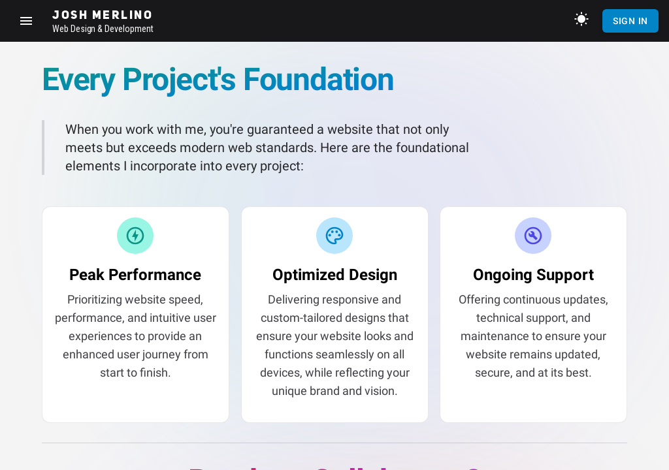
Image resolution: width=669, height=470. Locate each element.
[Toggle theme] (581, 19)
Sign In (630, 21)
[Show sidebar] (26, 21)
